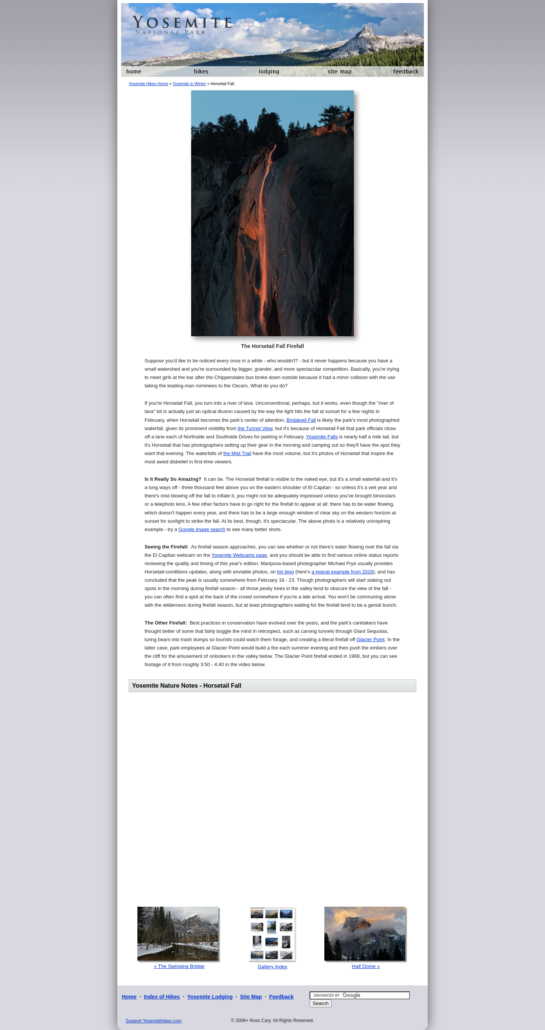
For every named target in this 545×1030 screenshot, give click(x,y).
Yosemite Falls (322, 437)
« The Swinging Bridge (179, 966)
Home (129, 997)
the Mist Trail (237, 453)
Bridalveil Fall (301, 420)
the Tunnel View (255, 428)
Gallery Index (273, 966)
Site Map (251, 997)
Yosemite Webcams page (239, 555)
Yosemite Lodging (209, 997)
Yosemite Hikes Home (148, 83)
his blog (285, 572)
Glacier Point (371, 639)
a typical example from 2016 (342, 572)
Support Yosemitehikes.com (154, 1021)
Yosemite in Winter (189, 83)
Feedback (281, 997)
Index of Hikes (162, 997)
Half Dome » (366, 966)
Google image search (202, 529)
